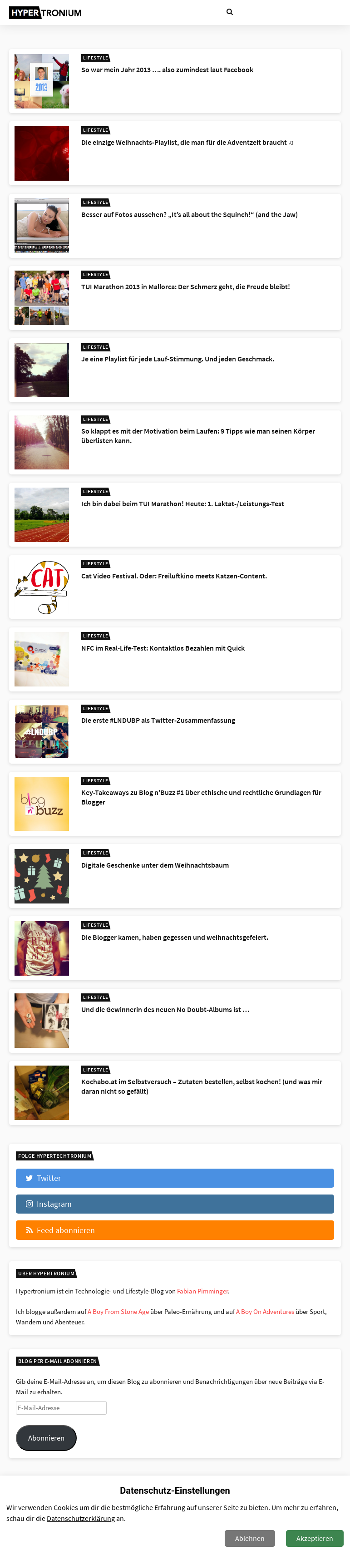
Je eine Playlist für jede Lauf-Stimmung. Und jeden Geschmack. (177, 358)
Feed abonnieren (59, 1230)
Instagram (48, 1204)
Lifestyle (95, 58)
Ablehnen (250, 1538)
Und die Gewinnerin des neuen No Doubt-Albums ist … (165, 1009)
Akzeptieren (314, 1538)
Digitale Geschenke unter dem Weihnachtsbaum (155, 864)
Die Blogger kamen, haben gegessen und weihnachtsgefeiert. (174, 937)
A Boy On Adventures (265, 1311)
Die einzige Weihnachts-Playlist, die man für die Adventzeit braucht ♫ (187, 142)
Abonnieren (46, 1438)
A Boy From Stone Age (118, 1311)
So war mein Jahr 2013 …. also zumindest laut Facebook (167, 69)
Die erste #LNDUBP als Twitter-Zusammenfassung (158, 720)
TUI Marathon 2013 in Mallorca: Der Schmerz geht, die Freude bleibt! (185, 286)
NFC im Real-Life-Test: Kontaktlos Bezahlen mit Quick (163, 647)
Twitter (42, 1178)
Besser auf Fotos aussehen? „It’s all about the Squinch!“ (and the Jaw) (189, 214)
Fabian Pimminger (202, 1291)
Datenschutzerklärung (81, 1518)
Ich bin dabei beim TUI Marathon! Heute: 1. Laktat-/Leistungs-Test (182, 503)
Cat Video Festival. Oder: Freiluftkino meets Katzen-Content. (174, 575)
